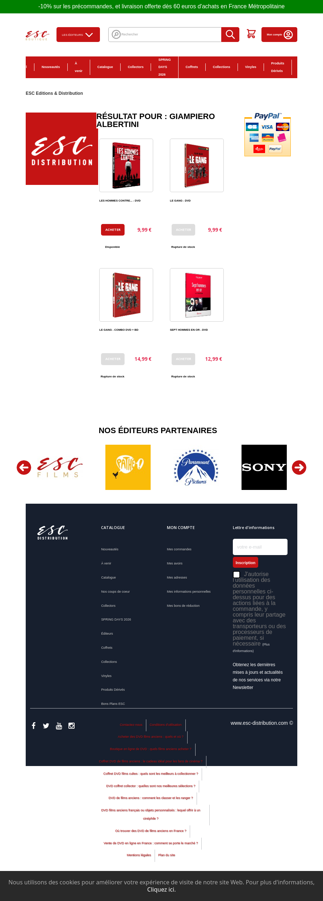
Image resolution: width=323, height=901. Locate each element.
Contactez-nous (131, 738)
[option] (60, 467)
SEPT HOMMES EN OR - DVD (189, 329)
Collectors (136, 67)
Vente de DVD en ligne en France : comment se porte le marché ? (151, 856)
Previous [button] (24, 467)
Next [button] (299, 467)
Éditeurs (107, 633)
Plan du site (166, 869)
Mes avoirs (175, 563)
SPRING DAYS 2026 (164, 67)
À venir (79, 67)
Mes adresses (177, 577)
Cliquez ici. (161, 889)
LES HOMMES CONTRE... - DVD (119, 200)
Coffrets (192, 67)
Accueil (21, 67)
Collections (221, 67)
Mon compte (280, 34)
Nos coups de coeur (115, 591)
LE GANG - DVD (180, 200)
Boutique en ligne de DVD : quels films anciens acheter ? (151, 763)
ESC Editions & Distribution (54, 93)
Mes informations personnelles (189, 591)
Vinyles (250, 67)
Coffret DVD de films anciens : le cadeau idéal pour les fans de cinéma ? (150, 775)
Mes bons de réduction (183, 606)
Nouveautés (51, 67)
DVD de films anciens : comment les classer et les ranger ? (151, 811)
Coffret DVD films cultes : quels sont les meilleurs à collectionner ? (150, 787)
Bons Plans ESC (303, 67)
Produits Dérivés (277, 67)
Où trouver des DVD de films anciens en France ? (150, 844)
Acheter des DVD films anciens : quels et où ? (151, 750)
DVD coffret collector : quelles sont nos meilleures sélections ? (150, 799)
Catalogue (105, 67)
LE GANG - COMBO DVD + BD (118, 329)
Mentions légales (139, 869)
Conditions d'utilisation (165, 738)
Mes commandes (179, 549)
